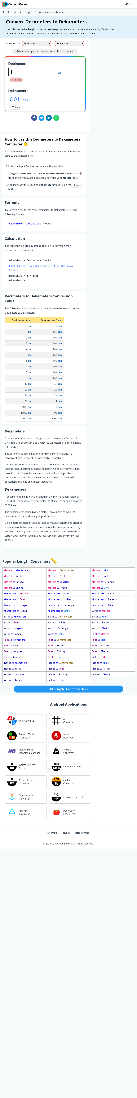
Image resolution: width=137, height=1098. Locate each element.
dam (25, 100)
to (16, 571)
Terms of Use (82, 833)
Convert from (13, 43)
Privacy (66, 833)
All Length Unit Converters (68, 690)
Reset (16, 79)
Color (129, 4)
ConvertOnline (14, 4)
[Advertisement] (115, 83)
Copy (16, 107)
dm (59, 72)
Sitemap (52, 833)
